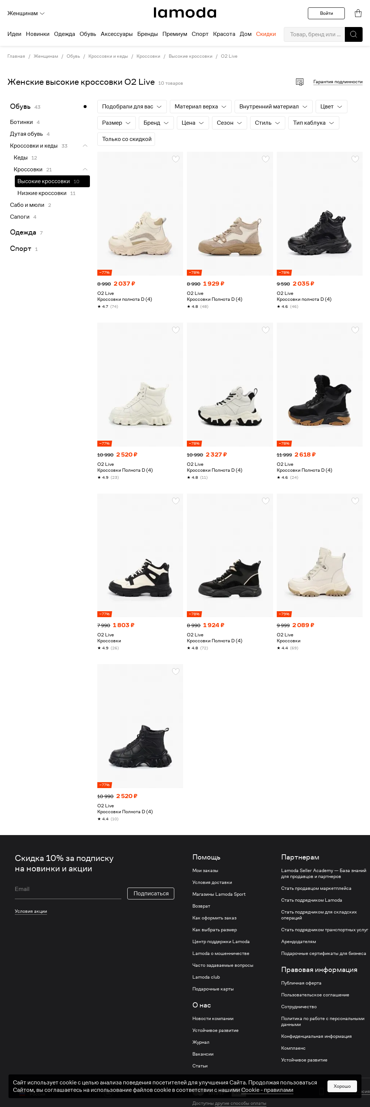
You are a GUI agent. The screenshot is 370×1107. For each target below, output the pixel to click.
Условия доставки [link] (212, 882)
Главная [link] (16, 56)
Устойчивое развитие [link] (215, 1030)
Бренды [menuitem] (147, 34)
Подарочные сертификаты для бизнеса (323, 953)
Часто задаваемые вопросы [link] (222, 965)
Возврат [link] (201, 906)
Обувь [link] (73, 56)
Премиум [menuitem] (174, 34)
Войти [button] (326, 13)
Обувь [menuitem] (88, 34)
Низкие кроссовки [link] (42, 193)
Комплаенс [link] (293, 1048)
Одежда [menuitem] (64, 34)
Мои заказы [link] (205, 871)
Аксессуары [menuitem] (117, 34)
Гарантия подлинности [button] (338, 81)
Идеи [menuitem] (14, 34)
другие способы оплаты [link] (240, 1103)
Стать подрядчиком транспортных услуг (324, 930)
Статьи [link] (200, 1066)
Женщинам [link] (46, 56)
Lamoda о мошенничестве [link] (220, 953)
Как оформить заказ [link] (214, 918)
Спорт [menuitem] (200, 34)
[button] (354, 34)
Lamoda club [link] (206, 977)
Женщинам (26, 13)
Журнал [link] (200, 1042)
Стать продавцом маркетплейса (316, 888)
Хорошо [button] (342, 1086)
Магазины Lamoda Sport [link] (219, 894)
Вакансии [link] (202, 1054)
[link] (185, 12)
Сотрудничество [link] (299, 1007)
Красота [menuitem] (224, 34)
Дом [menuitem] (246, 34)
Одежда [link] (23, 232)
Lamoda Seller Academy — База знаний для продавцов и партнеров (323, 873)
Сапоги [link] (20, 217)
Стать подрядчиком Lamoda (311, 900)
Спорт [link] (20, 248)
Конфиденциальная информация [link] (316, 1036)
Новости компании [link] (212, 1019)
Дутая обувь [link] (26, 134)
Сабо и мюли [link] (27, 205)
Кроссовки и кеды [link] (108, 56)
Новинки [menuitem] (38, 34)
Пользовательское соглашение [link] (315, 995)
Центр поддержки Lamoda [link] (221, 942)
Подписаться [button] (151, 883)
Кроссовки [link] (148, 56)
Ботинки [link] (21, 122)
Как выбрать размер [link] (214, 930)
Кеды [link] (21, 157)
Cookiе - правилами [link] (267, 1090)
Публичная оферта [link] (301, 983)
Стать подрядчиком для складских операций (319, 915)
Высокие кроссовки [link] (190, 56)
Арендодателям (298, 942)
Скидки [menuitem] (266, 34)
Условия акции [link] (31, 901)
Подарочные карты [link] (213, 989)
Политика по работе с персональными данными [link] (322, 1021)
